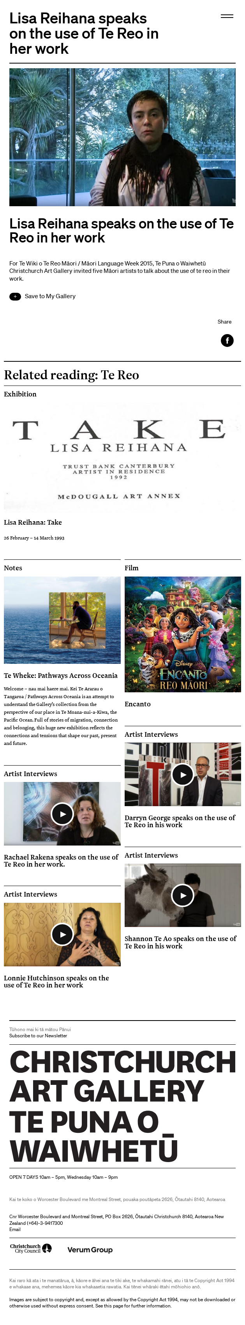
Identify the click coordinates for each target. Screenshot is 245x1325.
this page (113, 1305)
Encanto (138, 703)
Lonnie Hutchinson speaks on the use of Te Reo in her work (56, 981)
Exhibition (20, 394)
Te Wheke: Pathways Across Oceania (61, 675)
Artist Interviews (30, 773)
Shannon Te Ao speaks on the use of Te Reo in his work (180, 942)
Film (132, 568)
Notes (13, 568)
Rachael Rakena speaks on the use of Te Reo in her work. (61, 860)
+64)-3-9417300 (45, 1223)
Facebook (228, 340)
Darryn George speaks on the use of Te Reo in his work (180, 821)
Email (15, 1229)
